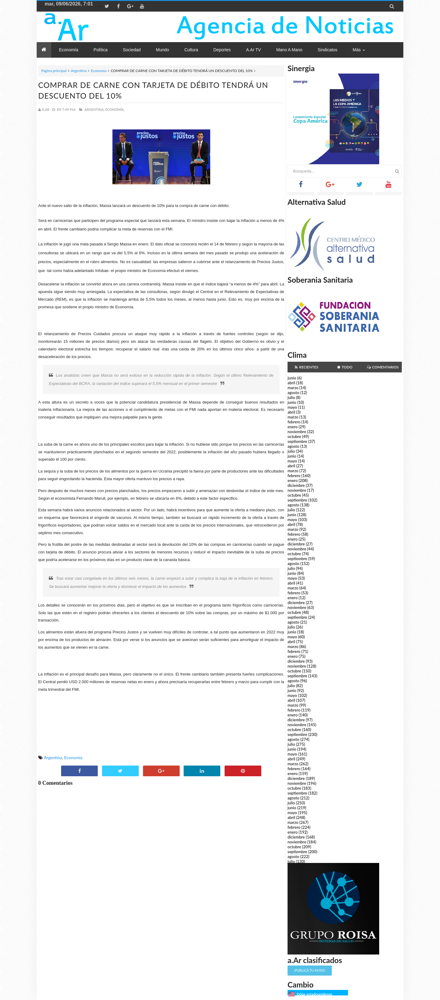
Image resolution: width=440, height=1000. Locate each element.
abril (291, 382)
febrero (294, 421)
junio (292, 377)
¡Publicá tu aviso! (309, 970)
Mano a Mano (289, 49)
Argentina (78, 70)
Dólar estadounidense (314, 994)
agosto (293, 392)
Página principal (54, 70)
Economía (98, 70)
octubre (294, 436)
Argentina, (94, 109)
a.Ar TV (253, 49)
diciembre (296, 485)
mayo (292, 407)
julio (291, 397)
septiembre (297, 441)
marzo (293, 387)
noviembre (297, 431)
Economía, (115, 109)
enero (293, 426)
